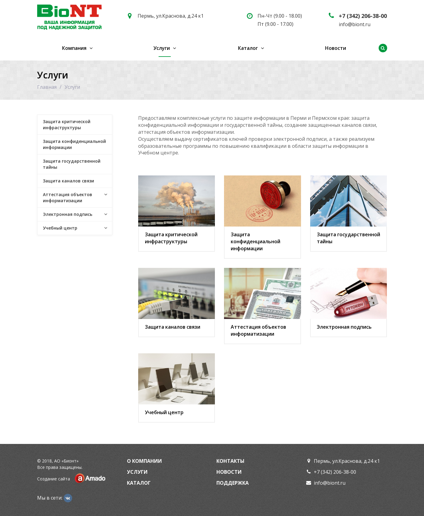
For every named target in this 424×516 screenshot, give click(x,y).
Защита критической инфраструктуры (171, 238)
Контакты (230, 461)
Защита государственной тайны (348, 238)
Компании (147, 461)
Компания (74, 48)
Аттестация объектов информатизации (258, 330)
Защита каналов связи (172, 327)
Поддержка (232, 483)
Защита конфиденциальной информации (255, 241)
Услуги (161, 48)
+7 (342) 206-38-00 (363, 15)
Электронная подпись (344, 327)
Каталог (248, 48)
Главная (47, 87)
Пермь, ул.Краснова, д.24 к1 (171, 15)
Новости (335, 48)
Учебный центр (164, 412)
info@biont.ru (354, 24)
